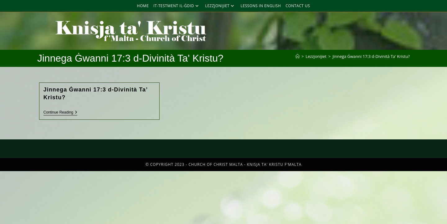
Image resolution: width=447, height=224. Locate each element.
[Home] (298, 56)
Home (143, 5)
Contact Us (298, 5)
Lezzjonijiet (220, 5)
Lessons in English (261, 5)
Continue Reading (60, 112)
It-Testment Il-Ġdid (177, 5)
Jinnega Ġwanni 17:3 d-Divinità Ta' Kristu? (371, 56)
